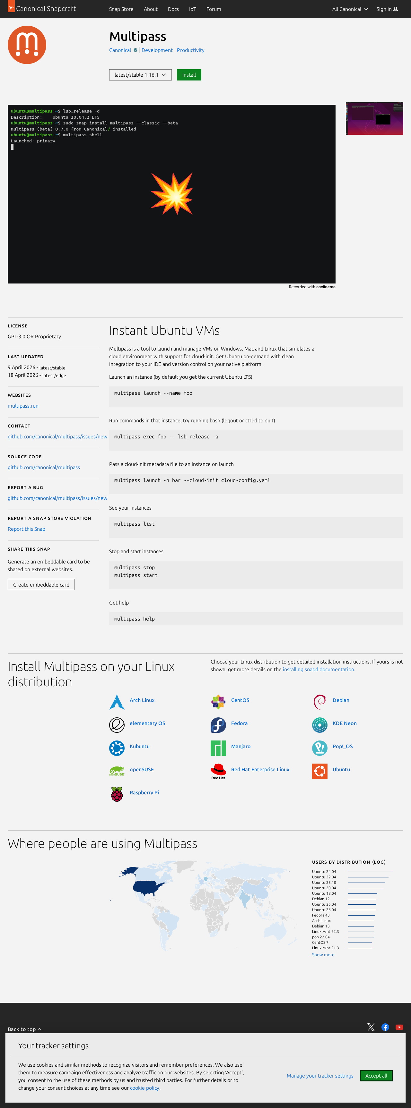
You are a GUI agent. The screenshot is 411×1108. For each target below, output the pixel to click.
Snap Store (121, 9)
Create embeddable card (41, 585)
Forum (213, 9)
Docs (173, 9)
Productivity (191, 50)
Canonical (120, 50)
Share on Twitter (371, 1027)
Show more (323, 954)
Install (189, 75)
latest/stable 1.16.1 (140, 75)
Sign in (387, 9)
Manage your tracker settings (320, 1075)
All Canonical (346, 9)
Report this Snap (26, 529)
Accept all (376, 1075)
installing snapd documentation (318, 669)
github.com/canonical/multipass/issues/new (57, 436)
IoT (192, 9)
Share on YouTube (399, 1027)
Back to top (25, 1029)
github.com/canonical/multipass (44, 467)
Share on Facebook (385, 1027)
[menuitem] (121, 9)
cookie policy (144, 1088)
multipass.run (23, 406)
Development (157, 50)
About (151, 9)
